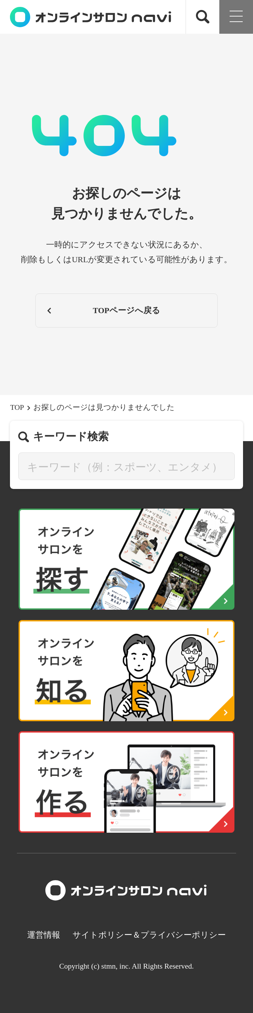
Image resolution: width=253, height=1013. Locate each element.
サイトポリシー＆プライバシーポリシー (149, 934)
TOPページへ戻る (103, 310)
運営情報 (43, 934)
